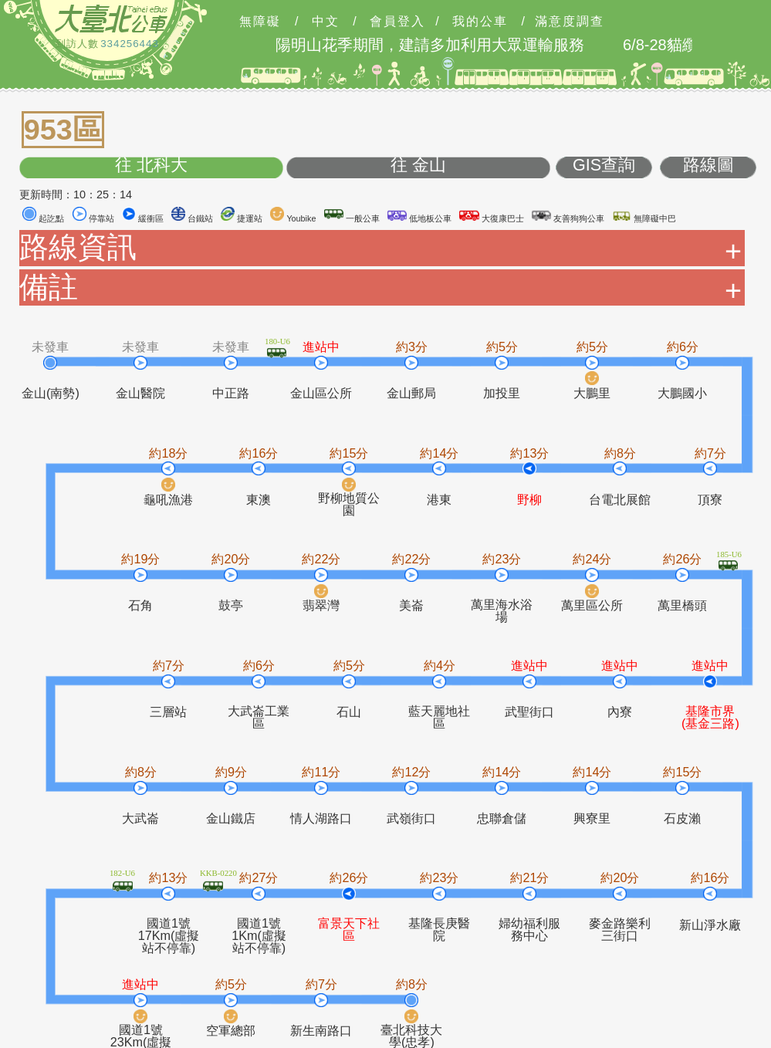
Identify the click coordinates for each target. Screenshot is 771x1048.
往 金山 (418, 165)
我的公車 (480, 21)
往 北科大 (151, 165)
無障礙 (260, 21)
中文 (326, 21)
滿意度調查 (569, 21)
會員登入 (397, 21)
